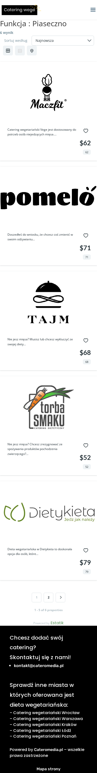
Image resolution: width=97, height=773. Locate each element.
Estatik (57, 623)
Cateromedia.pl (48, 749)
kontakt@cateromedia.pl (39, 665)
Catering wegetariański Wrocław (46, 713)
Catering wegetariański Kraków (45, 724)
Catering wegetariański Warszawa (48, 719)
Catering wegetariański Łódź (42, 730)
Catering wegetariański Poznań (44, 736)
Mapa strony (48, 769)
